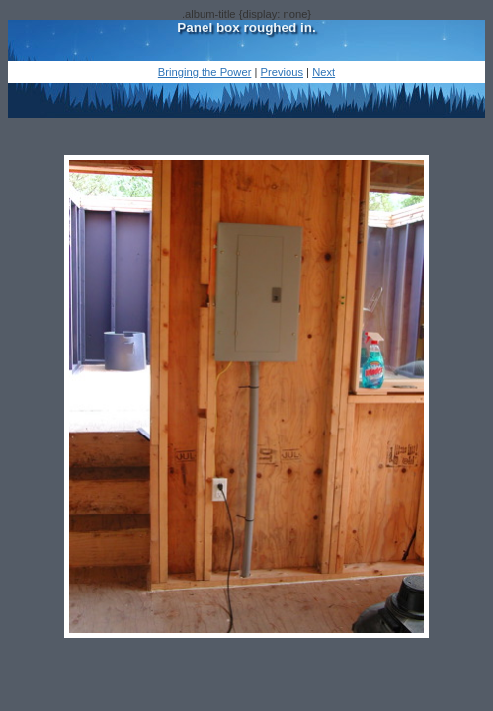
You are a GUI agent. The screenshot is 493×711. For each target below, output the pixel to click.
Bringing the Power (205, 72)
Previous (281, 72)
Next (323, 72)
